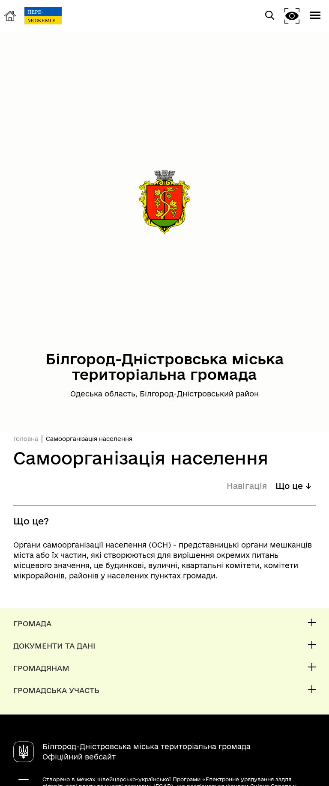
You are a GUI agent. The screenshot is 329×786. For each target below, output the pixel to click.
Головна (25, 438)
